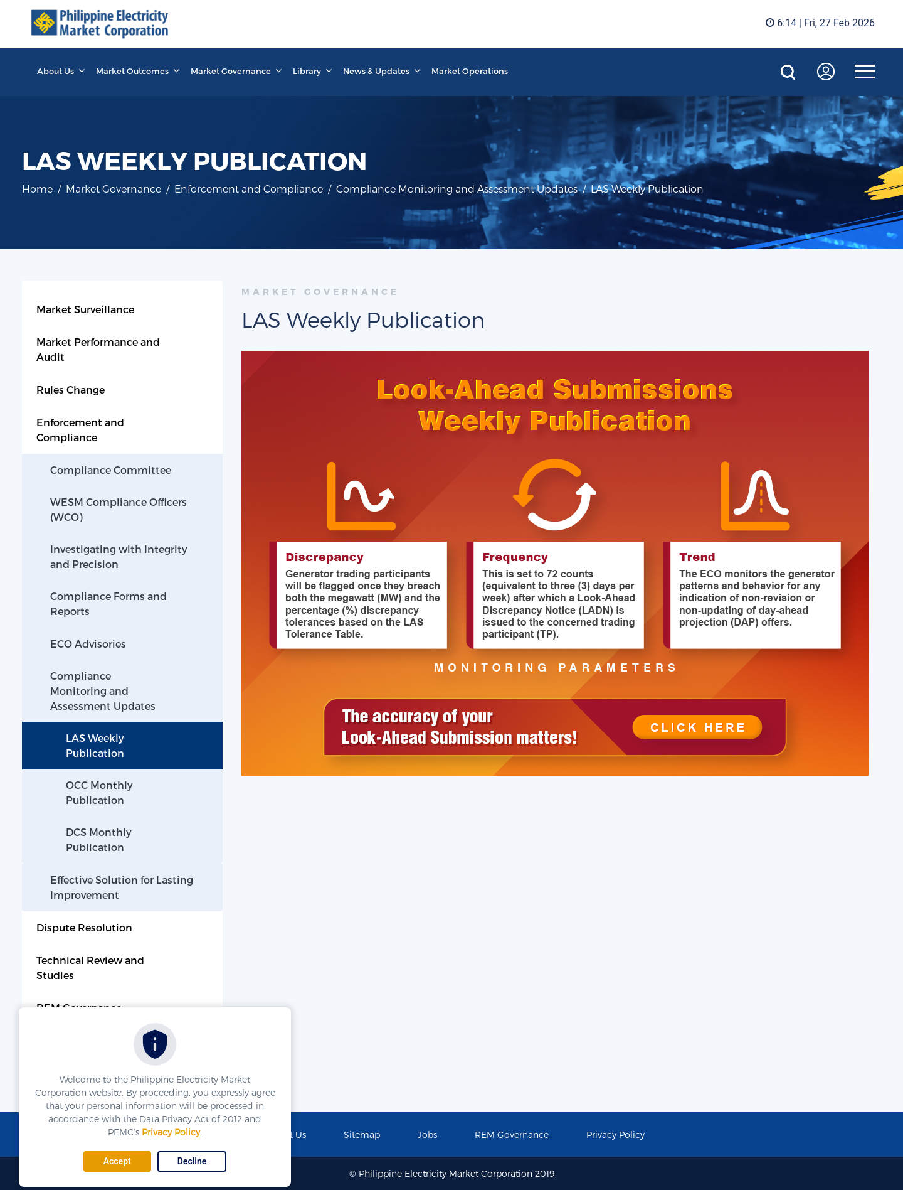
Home (37, 189)
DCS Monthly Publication (99, 839)
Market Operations (469, 71)
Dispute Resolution (84, 927)
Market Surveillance (85, 309)
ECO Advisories (88, 644)
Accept (117, 1161)
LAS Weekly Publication (95, 745)
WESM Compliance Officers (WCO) (118, 509)
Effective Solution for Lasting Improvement (121, 887)
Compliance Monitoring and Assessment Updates (457, 189)
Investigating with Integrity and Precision (118, 556)
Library (307, 71)
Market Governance (231, 71)
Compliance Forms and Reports (108, 603)
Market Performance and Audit (98, 349)
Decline (192, 1161)
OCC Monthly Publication (99, 792)
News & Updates (376, 71)
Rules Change (70, 389)
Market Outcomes (132, 71)
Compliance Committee (110, 470)
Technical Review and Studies (90, 967)
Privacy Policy (171, 1132)
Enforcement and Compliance (248, 189)
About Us (55, 71)
